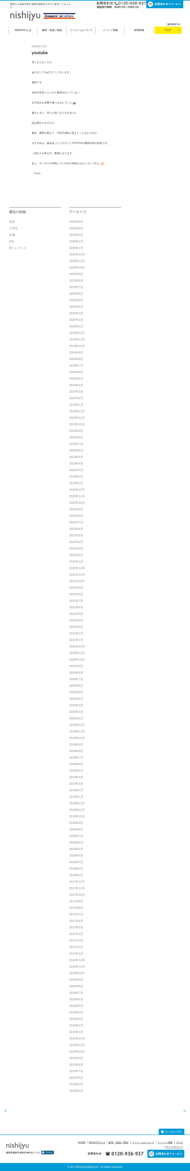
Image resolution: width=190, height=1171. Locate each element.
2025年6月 (76, 293)
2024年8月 (76, 359)
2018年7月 (76, 836)
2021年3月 (76, 626)
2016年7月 (76, 992)
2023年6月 (76, 450)
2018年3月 (76, 862)
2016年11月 (77, 966)
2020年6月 (76, 685)
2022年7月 (76, 522)
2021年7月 (76, 600)
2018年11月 (77, 809)
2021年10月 (77, 581)
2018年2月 (76, 868)
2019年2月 (76, 790)
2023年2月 (76, 476)
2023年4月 (76, 463)
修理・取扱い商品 (52, 30)
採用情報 (139, 30)
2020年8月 (76, 672)
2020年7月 (76, 679)
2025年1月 (76, 326)
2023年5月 (76, 457)
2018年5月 (76, 849)
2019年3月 (76, 783)
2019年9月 (76, 744)
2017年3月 (76, 940)
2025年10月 (77, 267)
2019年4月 (76, 777)
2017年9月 (76, 901)
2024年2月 (76, 398)
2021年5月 (76, 613)
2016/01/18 (39, 46)
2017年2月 (76, 947)
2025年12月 (77, 254)
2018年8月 (76, 829)
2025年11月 (77, 261)
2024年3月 (76, 391)
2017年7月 (76, 914)
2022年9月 (76, 509)
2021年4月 (76, 620)
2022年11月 (77, 496)
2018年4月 (76, 855)
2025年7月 (76, 287)
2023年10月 (77, 424)
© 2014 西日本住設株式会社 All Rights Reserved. (95, 1167)
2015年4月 (76, 1090)
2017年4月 (76, 934)
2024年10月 (77, 346)
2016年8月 (76, 986)
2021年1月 (76, 640)
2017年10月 (77, 894)
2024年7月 (76, 365)
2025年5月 (76, 300)
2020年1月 (76, 718)
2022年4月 (76, 542)
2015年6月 (76, 1077)
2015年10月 (77, 1051)
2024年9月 (76, 352)
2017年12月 (77, 881)
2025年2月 (76, 319)
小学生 (13, 228)
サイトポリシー (174, 1147)
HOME (81, 1142)
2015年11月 (77, 1045)
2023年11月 (77, 417)
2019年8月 (76, 751)
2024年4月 (76, 385)
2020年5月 (76, 692)
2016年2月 (76, 1025)
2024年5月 (76, 378)
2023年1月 (76, 483)
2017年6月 (76, 921)
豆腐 (12, 234)
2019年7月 (76, 757)
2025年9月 (76, 274)
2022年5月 (76, 535)
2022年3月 (76, 548)
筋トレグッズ (18, 248)
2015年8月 (76, 1064)
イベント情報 (110, 30)
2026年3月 (76, 234)
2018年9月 (76, 823)
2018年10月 (77, 816)
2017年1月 (76, 953)
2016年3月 (76, 1019)
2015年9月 (76, 1058)
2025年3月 (76, 313)
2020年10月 (77, 659)
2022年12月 (77, 489)
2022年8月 (76, 515)
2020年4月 (76, 698)
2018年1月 (76, 875)
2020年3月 (76, 705)
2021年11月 (77, 574)
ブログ (179, 1142)
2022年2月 (76, 555)
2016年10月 (77, 973)
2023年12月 (77, 411)
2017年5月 (76, 927)
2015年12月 (77, 1038)
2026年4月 (76, 228)
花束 (12, 221)
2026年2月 (76, 241)
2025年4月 (76, 306)
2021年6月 (76, 607)
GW (11, 241)
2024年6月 (76, 372)
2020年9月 (76, 666)
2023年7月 (76, 444)
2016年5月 (76, 1005)
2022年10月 (77, 502)
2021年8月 (76, 594)
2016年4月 (76, 1012)
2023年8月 (76, 437)
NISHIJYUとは (23, 30)
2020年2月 (76, 711)
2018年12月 (77, 803)
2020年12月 (77, 646)
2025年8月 (76, 280)
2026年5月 (76, 221)
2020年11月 (77, 653)
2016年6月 (76, 999)
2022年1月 (76, 561)
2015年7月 (76, 1071)
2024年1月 (76, 404)
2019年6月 (76, 764)
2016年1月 (76, 1032)
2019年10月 (77, 738)
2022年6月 (76, 528)
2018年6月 (76, 842)
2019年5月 (76, 770)
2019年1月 (76, 796)
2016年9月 (76, 979)
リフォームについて (81, 30)
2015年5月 (76, 1084)
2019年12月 (77, 725)
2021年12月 (77, 568)
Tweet (37, 173)
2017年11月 (77, 888)
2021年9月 (76, 587)
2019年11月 (77, 731)
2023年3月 (76, 470)
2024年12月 (77, 332)
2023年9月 (76, 430)
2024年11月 (77, 339)
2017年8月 (76, 907)
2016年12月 (77, 960)
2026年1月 (76, 248)
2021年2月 (76, 633)
